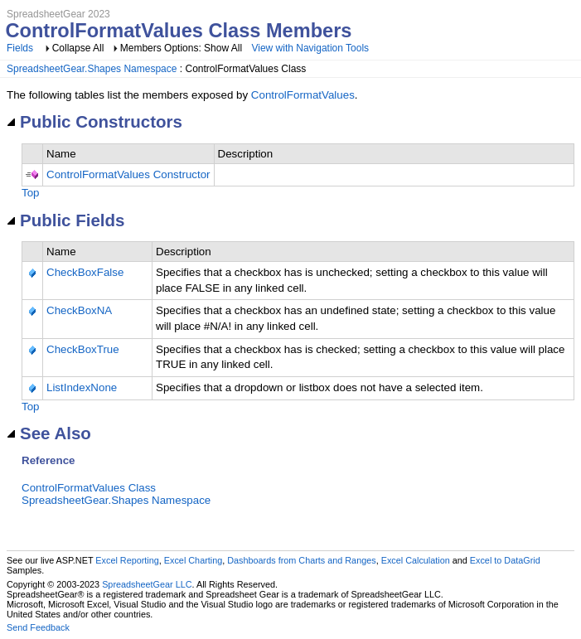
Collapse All (78, 48)
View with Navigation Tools (310, 48)
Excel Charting (193, 560)
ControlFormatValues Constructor (128, 174)
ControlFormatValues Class (89, 488)
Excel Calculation (415, 560)
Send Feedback (38, 627)
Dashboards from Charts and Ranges (301, 560)
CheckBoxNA (79, 310)
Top (31, 192)
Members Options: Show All (182, 48)
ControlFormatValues (303, 95)
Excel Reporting (126, 560)
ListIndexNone (81, 387)
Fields (20, 48)
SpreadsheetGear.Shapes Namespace (92, 69)
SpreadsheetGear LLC (146, 584)
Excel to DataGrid (505, 560)
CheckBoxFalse (84, 272)
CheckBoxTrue (82, 349)
